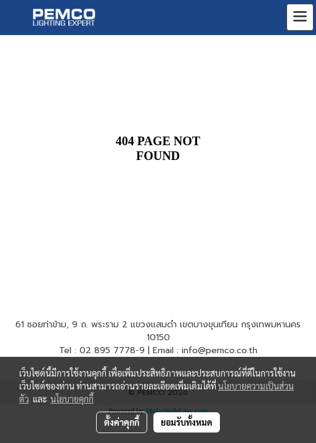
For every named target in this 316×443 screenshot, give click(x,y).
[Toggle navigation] (300, 17)
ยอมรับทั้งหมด (187, 422)
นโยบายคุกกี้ (72, 398)
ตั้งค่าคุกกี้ (121, 422)
